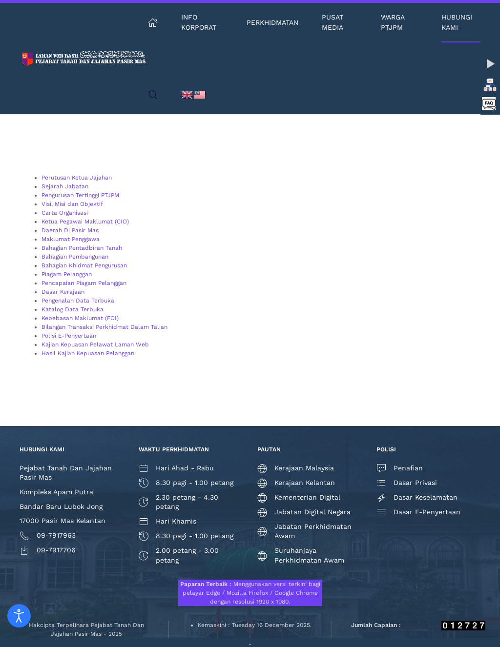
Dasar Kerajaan (63, 291)
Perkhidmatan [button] (272, 22)
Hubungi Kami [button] (456, 22)
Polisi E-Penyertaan (69, 335)
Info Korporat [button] (198, 22)
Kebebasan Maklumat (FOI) (80, 318)
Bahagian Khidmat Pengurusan (84, 265)
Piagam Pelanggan (67, 274)
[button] (153, 94)
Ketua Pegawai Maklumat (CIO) (85, 221)
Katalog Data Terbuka (73, 309)
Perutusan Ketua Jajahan (77, 177)
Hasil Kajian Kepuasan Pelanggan (88, 353)
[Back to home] (84, 58)
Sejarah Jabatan (65, 186)
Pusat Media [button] (332, 22)
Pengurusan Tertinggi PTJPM (80, 195)
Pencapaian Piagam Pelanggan (84, 283)
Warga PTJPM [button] (392, 22)
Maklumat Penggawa (71, 239)
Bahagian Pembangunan (75, 256)
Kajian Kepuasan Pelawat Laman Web (95, 344)
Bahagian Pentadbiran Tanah (82, 247)
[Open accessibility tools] (19, 615)
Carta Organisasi (65, 212)
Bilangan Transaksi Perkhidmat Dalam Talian (104, 327)
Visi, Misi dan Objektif (72, 204)
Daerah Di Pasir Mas (70, 230)
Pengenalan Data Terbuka (78, 300)
